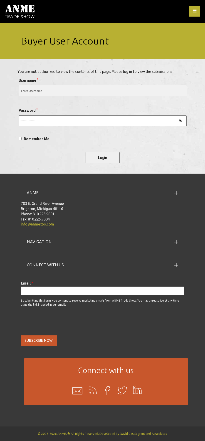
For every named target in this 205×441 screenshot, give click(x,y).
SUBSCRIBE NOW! (39, 340)
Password (28, 110)
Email (27, 283)
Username (28, 80)
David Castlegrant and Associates (143, 434)
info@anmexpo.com (37, 224)
